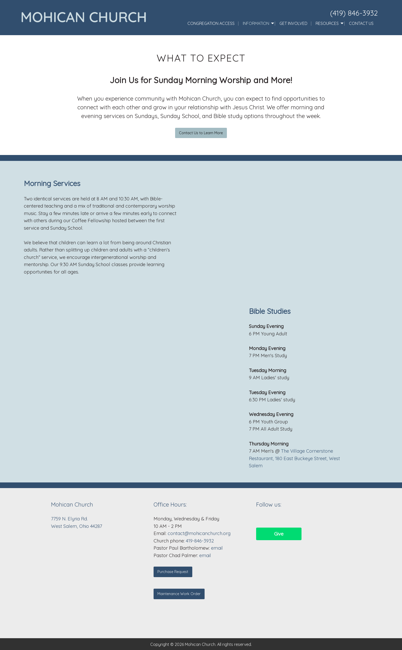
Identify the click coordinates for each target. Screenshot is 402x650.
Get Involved (293, 23)
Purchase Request (172, 571)
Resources (327, 23)
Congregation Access (211, 23)
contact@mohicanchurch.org (199, 533)
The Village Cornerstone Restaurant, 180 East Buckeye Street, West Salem (294, 458)
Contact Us (361, 23)
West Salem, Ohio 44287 (76, 526)
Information (256, 23)
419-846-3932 (200, 541)
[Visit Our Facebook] (260, 518)
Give (279, 534)
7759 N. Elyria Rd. (70, 519)
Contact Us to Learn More (201, 133)
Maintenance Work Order (178, 593)
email (217, 548)
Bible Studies (269, 311)
